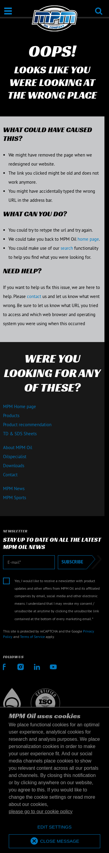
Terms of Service (32, 636)
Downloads (13, 465)
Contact (10, 474)
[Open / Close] (8, 11)
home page (88, 239)
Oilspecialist (14, 456)
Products (11, 415)
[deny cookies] (54, 827)
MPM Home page (19, 406)
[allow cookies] (54, 841)
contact (34, 296)
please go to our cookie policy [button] (41, 811)
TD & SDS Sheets (20, 433)
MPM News (14, 488)
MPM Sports (14, 497)
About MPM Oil (17, 447)
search (67, 248)
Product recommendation (27, 424)
